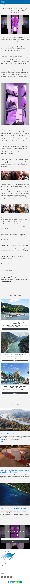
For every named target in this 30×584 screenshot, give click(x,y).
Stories (6, 4)
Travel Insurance (4, 573)
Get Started (15, 541)
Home (3, 4)
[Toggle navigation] (27, 2)
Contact (2, 567)
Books (2, 571)
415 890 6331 (4, 562)
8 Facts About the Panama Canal (12, 434)
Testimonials (3, 570)
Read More (2, 441)
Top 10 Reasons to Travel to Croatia (13, 509)
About (2, 565)
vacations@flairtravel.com (7, 563)
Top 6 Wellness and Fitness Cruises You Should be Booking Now (14, 471)
